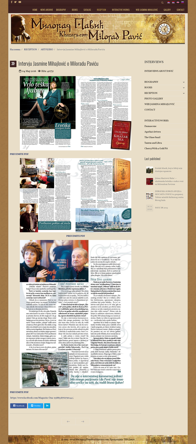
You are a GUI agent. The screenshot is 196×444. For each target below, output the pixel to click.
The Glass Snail (152, 137)
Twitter (35, 405)
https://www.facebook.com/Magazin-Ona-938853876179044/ (41, 397)
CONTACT (180, 9)
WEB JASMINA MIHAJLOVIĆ (147, 9)
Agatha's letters (152, 131)
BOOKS (75, 9)
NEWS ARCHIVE (47, 9)
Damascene (150, 126)
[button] (179, 82)
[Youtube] (19, 2)
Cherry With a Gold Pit (156, 148)
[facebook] (11, 2)
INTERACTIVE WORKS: (121, 9)
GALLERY (167, 9)
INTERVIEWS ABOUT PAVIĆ (158, 71)
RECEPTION (101, 9)
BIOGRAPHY (61, 9)
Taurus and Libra (153, 143)
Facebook (18, 405)
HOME (34, 9)
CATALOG (87, 9)
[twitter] (15, 2)
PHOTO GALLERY (153, 98)
